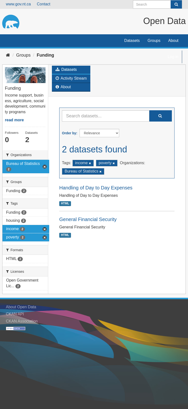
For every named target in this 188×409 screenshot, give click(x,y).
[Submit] (176, 4)
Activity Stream (71, 78)
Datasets (132, 40)
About (173, 40)
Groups (154, 40)
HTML (65, 203)
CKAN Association (22, 321)
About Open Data (21, 307)
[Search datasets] (157, 4)
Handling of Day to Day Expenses (95, 187)
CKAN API (15, 314)
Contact (43, 4)
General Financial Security (88, 219)
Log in (173, 57)
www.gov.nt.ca (18, 4)
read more (14, 120)
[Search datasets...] (105, 116)
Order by (69, 133)
